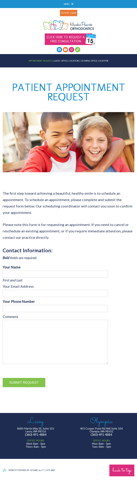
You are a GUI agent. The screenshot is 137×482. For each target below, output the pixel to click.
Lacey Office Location (66, 60)
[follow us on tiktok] (77, 49)
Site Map (50, 470)
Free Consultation (69, 39)
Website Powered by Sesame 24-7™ (23, 470)
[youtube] (65, 49)
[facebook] (59, 49)
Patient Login (68, 13)
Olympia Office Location (94, 60)
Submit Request (24, 382)
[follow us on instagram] (71, 49)
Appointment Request (40, 60)
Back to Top (121, 470)
